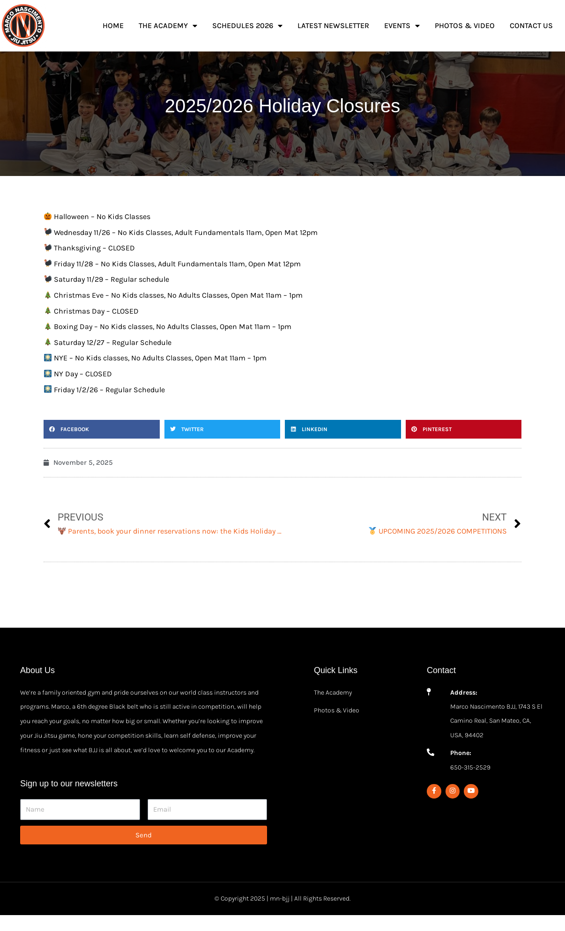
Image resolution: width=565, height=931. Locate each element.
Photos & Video (465, 25)
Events (402, 25)
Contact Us (531, 25)
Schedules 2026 (247, 25)
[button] (102, 445)
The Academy (168, 25)
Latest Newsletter (333, 25)
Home (113, 25)
